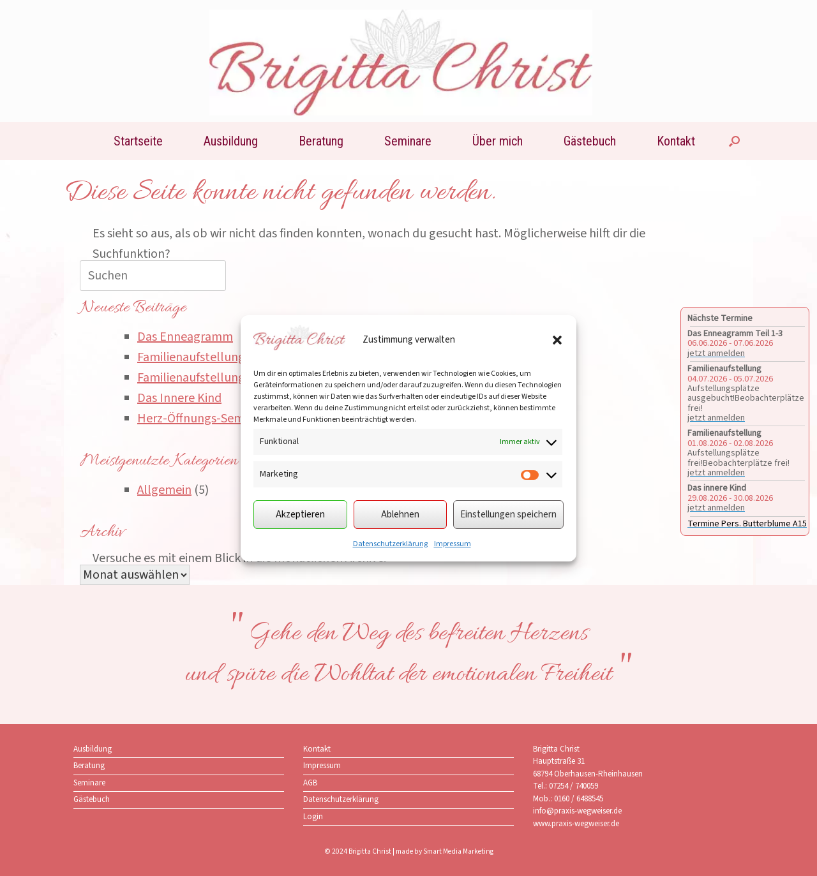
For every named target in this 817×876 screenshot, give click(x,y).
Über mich (497, 141)
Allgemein (164, 490)
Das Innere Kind (179, 398)
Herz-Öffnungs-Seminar (201, 418)
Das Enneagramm (185, 337)
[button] (557, 340)
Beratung (321, 141)
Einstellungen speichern (508, 514)
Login (313, 816)
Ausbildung (231, 141)
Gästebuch (590, 141)
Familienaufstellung (191, 357)
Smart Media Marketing (458, 851)
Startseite (138, 141)
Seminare (407, 141)
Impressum (452, 543)
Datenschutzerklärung (390, 543)
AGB (310, 783)
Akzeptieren (300, 514)
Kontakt (676, 141)
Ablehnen (400, 514)
